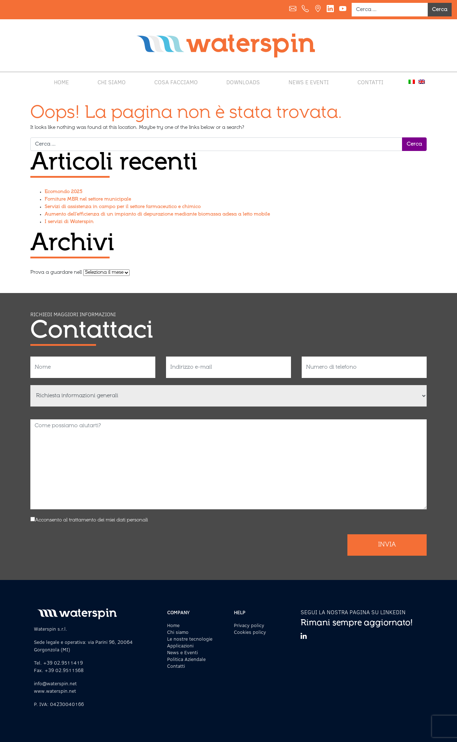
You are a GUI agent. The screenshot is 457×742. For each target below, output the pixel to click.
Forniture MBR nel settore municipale (88, 199)
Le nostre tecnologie (189, 638)
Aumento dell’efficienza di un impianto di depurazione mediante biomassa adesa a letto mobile (157, 214)
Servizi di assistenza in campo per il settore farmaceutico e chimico (123, 207)
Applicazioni (180, 645)
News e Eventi (308, 82)
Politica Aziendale (186, 659)
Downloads (243, 82)
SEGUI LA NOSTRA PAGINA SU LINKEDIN (353, 612)
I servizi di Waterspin (69, 221)
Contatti (370, 82)
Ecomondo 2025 (63, 192)
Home (61, 82)
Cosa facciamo (176, 82)
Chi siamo (111, 82)
